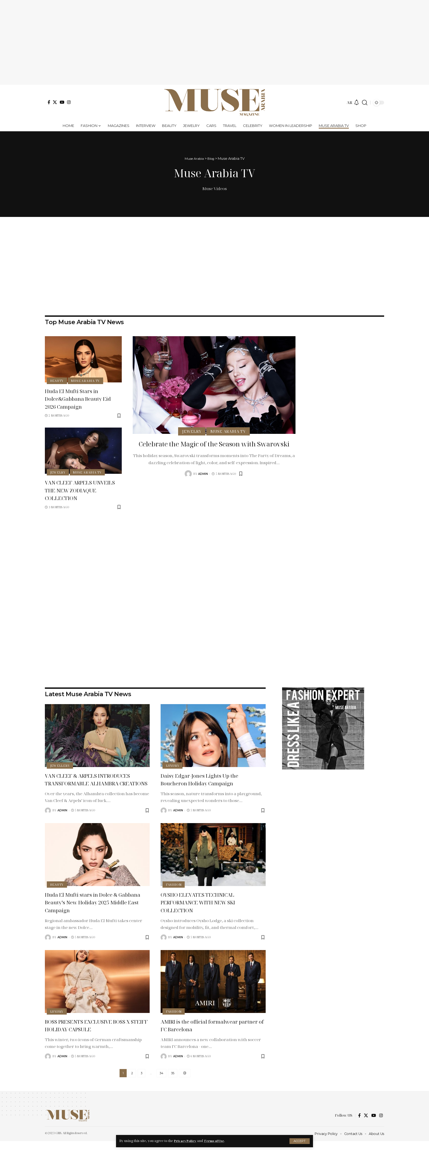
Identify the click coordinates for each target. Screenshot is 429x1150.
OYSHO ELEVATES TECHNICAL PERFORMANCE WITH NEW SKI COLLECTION (206, 910)
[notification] (356, 103)
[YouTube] (62, 102)
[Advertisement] (214, 42)
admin (203, 483)
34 (161, 1081)
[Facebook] (48, 102)
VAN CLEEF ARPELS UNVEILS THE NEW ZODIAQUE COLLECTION (80, 490)
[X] (54, 102)
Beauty (57, 380)
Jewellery (60, 765)
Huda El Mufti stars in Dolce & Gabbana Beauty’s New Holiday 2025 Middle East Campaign (96, 910)
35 (172, 1081)
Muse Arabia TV (86, 380)
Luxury (173, 765)
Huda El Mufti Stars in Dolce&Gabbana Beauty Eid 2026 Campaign (78, 398)
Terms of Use (217, 1141)
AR (349, 102)
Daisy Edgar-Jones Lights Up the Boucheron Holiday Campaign (206, 779)
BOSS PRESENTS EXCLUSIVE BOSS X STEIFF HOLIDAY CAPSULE (96, 1033)
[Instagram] (69, 102)
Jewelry (58, 472)
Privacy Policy (186, 1141)
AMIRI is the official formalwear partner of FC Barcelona (206, 1033)
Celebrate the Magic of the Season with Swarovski (214, 448)
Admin (178, 810)
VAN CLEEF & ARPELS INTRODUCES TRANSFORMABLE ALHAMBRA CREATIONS (96, 783)
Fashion (174, 892)
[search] (364, 102)
